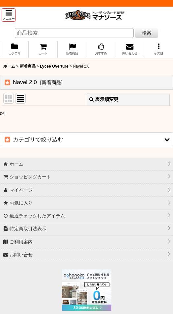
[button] (8, 15)
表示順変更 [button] (103, 99)
